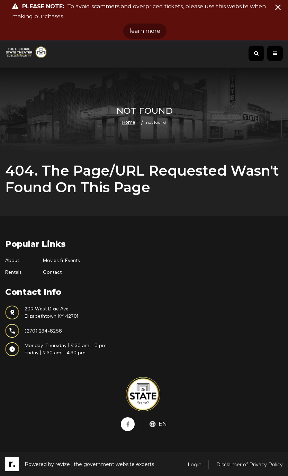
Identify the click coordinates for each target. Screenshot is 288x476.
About (12, 260)
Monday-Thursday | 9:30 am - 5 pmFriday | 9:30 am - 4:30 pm (56, 349)
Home (128, 122)
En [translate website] (158, 424)
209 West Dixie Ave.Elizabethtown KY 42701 (41, 312)
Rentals (13, 272)
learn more (144, 31)
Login (194, 464)
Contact (52, 272)
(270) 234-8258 (33, 331)
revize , (63, 464)
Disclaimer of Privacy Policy (249, 464)
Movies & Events (61, 260)
